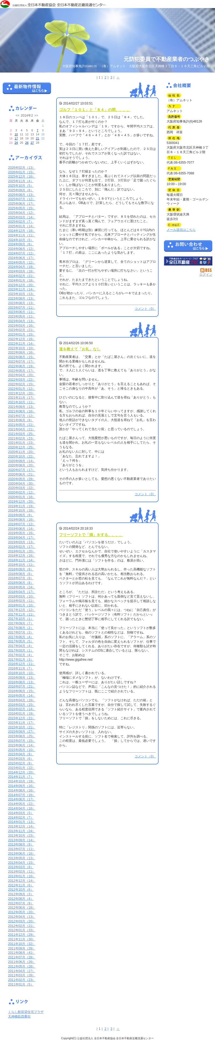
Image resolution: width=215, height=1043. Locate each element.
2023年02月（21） (21, 330)
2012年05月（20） (21, 912)
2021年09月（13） (21, 407)
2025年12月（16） (21, 176)
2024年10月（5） (21, 240)
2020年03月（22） (21, 488)
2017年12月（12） (21, 610)
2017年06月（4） (21, 637)
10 (16, 134)
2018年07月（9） (21, 578)
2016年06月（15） (21, 691)
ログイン (205, 274)
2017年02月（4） (21, 655)
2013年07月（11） (21, 849)
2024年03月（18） (21, 271)
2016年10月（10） (21, 673)
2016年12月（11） (21, 664)
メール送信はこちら (181, 230)
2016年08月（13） (21, 682)
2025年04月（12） (21, 213)
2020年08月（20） (21, 465)
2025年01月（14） (21, 226)
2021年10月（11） (21, 402)
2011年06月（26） (21, 962)
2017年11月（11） (21, 614)
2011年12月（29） (21, 935)
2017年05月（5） (21, 641)
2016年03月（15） (21, 705)
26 (26, 142)
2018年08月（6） (21, 574)
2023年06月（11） (21, 312)
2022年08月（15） (21, 357)
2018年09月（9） (21, 569)
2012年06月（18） (21, 907)
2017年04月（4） (21, 646)
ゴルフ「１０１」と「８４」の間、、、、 (95, 109)
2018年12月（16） (21, 556)
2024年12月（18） (21, 231)
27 (32, 142)
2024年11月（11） (21, 235)
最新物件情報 (27, 90)
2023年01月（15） (21, 334)
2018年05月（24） (21, 587)
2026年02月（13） (21, 168)
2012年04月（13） (21, 917)
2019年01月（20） (21, 551)
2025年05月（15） (21, 208)
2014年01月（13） (21, 822)
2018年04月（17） (21, 592)
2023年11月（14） (21, 289)
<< (17, 115)
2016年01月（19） (21, 713)
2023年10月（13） (21, 294)
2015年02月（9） (21, 763)
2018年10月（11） (21, 565)
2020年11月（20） (21, 452)
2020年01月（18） (21, 497)
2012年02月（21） (21, 926)
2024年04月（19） (21, 267)
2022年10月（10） (21, 348)
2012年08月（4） (21, 899)
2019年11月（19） (21, 506)
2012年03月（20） (21, 921)
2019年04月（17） (21, 538)
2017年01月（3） (21, 659)
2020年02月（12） (21, 492)
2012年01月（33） (21, 930)
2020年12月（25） (21, 447)
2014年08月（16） (21, 790)
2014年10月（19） (21, 781)
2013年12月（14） (21, 826)
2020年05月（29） (21, 479)
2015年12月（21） (21, 718)
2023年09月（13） (21, 298)
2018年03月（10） (21, 596)
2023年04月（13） (21, 321)
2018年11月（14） (21, 560)
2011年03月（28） (21, 975)
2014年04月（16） (21, 808)
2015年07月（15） (21, 741)
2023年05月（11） (21, 316)
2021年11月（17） (21, 398)
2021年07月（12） (21, 416)
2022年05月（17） (21, 371)
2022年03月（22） (21, 380)
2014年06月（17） (21, 799)
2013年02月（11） (21, 871)
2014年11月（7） (21, 777)
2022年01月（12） (21, 389)
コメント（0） (145, 309)
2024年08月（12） (21, 249)
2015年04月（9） (21, 754)
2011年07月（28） (21, 957)
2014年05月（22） (21, 804)
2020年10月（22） (21, 456)
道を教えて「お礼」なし (80, 349)
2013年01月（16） (21, 876)
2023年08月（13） (21, 303)
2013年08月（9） (21, 844)
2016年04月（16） (21, 700)
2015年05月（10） (21, 750)
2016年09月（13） (21, 677)
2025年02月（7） (21, 222)
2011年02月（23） (21, 980)
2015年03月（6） (21, 759)
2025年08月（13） (21, 195)
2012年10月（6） (21, 889)
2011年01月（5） (21, 984)
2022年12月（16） (21, 339)
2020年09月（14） (21, 461)
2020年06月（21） (21, 474)
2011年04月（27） (21, 971)
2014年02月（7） (21, 817)
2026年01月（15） (21, 172)
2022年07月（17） (21, 362)
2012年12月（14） (21, 881)
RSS (206, 270)
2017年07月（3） (21, 632)
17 (16, 138)
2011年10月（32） (21, 944)
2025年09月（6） (21, 190)
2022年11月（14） (21, 344)
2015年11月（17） (21, 723)
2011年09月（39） (21, 948)
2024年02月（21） (21, 276)
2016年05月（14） (21, 695)
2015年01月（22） (21, 768)
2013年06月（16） (21, 853)
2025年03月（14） (21, 217)
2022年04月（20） (21, 375)
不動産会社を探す (188, 260)
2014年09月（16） (21, 786)
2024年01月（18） (21, 280)
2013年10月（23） (21, 835)
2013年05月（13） (21, 858)
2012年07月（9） (21, 903)
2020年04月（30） (21, 483)
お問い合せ (188, 247)
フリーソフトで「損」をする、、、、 (91, 535)
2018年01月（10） (21, 605)
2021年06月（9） (21, 420)
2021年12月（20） (21, 393)
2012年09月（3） (21, 894)
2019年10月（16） (21, 510)
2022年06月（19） (21, 366)
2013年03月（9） (21, 867)
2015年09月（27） (21, 731)
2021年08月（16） (21, 411)
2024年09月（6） (21, 244)
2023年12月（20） (21, 285)
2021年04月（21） (21, 429)
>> (36, 115)
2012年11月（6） (21, 885)
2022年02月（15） (21, 384)
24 (16, 142)
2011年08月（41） (21, 953)
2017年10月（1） (21, 619)
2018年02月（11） (21, 601)
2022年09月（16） (21, 352)
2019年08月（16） (21, 520)
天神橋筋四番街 (19, 1016)
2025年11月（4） (21, 181)
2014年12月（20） (21, 772)
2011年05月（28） (21, 966)
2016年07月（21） (21, 686)
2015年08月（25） (21, 736)
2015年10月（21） (21, 727)
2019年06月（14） (21, 529)
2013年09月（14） (21, 840)
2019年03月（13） (21, 542)
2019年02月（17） (21, 547)
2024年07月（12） (21, 253)
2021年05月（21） (21, 425)
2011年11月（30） (21, 939)
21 (37, 138)
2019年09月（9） (21, 515)
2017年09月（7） (21, 623)
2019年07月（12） (21, 524)
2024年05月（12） (21, 262)
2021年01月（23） (21, 443)
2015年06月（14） (21, 745)
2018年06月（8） (21, 583)
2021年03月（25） (21, 434)
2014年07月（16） (21, 795)
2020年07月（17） (21, 470)
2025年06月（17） (21, 204)
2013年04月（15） (21, 863)
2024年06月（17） (21, 258)
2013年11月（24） (21, 831)
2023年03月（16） (21, 326)
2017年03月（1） (21, 650)
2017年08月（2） (21, 628)
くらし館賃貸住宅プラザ (26, 1012)
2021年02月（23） (21, 438)
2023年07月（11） (21, 308)
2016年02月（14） (21, 709)
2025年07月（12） (21, 199)
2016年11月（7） (21, 668)
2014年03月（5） (21, 813)
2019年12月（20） (21, 501)
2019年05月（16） (21, 533)
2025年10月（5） (21, 186)
